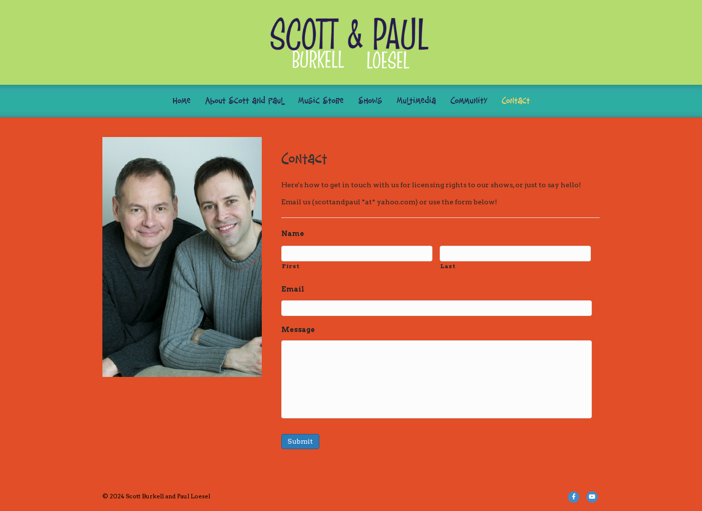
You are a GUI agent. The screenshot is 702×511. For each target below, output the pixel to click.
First (290, 266)
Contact (516, 101)
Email (292, 289)
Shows (370, 101)
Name (292, 233)
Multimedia (416, 101)
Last (448, 266)
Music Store (321, 101)
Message (298, 330)
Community (468, 101)
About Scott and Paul (244, 101)
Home (182, 101)
